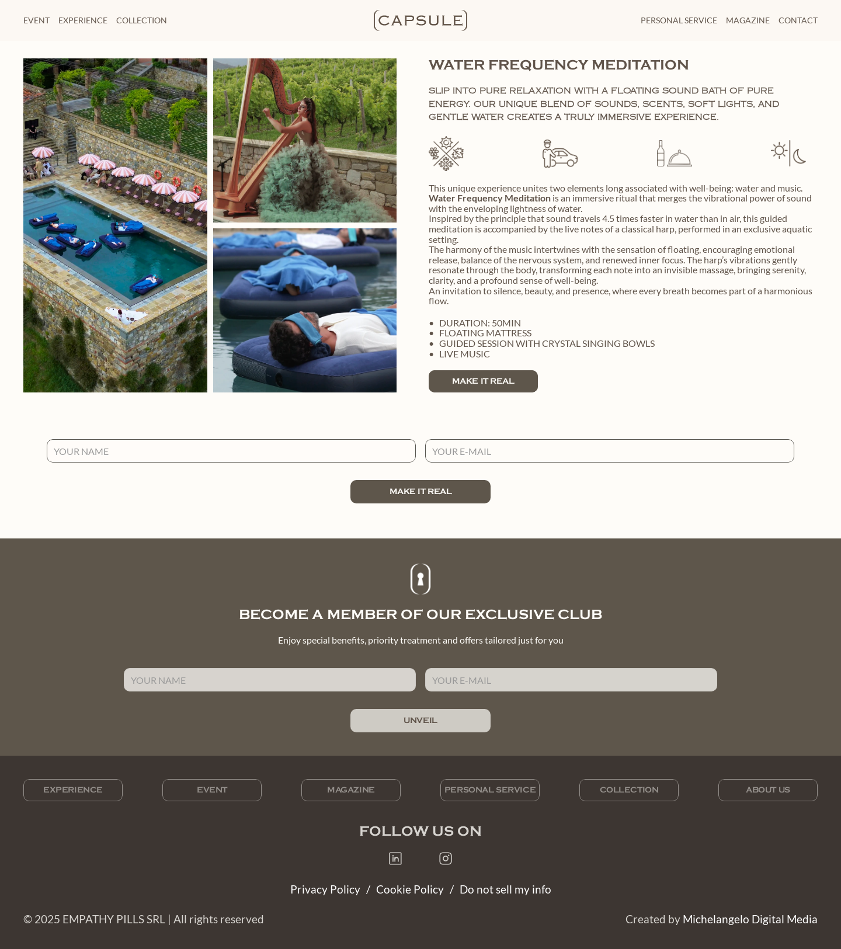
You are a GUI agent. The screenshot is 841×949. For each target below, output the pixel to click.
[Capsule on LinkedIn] (395, 858)
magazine (748, 20)
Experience (82, 20)
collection (141, 20)
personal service (679, 20)
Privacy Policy (325, 889)
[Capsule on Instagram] (445, 858)
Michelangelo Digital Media (750, 919)
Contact (798, 20)
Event (36, 20)
